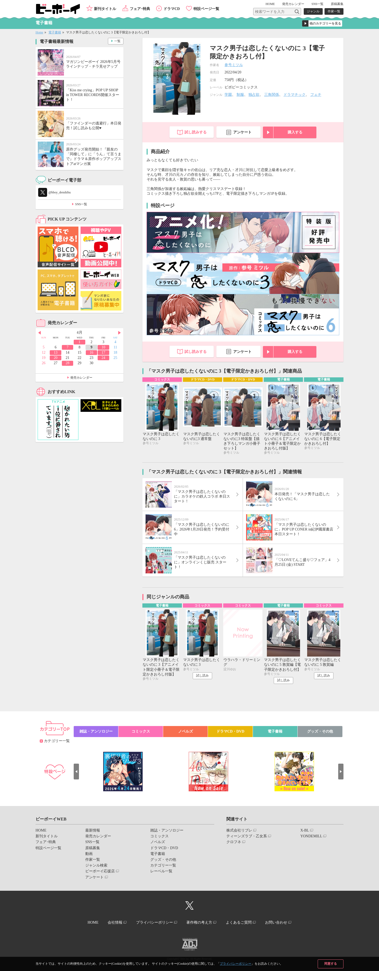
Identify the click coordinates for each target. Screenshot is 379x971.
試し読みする (195, 132)
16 (91, 352)
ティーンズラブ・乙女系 (246, 836)
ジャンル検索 (96, 865)
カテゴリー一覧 (57, 741)
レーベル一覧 (161, 871)
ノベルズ (185, 731)
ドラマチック (294, 95)
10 (103, 347)
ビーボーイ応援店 (100, 871)
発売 (293, 4)
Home (39, 32)
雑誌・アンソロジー (96, 731)
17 (103, 352)
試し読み (202, 675)
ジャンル (313, 11)
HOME (270, 4)
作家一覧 (334, 11)
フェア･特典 (140, 9)
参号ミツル (234, 65)
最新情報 (92, 830)
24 (103, 358)
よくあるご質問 (239, 922)
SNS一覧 (317, 4)
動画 (89, 854)
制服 (240, 95)
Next (119, 333)
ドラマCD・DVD (230, 731)
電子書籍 (54, 32)
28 (67, 363)
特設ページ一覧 (206, 9)
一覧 (117, 41)
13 (55, 352)
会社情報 (115, 922)
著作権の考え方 (199, 922)
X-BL (304, 830)
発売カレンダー (81, 377)
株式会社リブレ (239, 830)
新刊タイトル (105, 9)
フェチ (315, 95)
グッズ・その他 (320, 731)
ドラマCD (171, 9)
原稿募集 (337, 4)
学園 (228, 95)
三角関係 (271, 95)
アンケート (242, 132)
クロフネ (233, 842)
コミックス (141, 731)
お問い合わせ (276, 922)
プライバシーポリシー (235, 963)
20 (55, 358)
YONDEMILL (311, 836)
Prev (39, 333)
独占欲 (254, 95)
